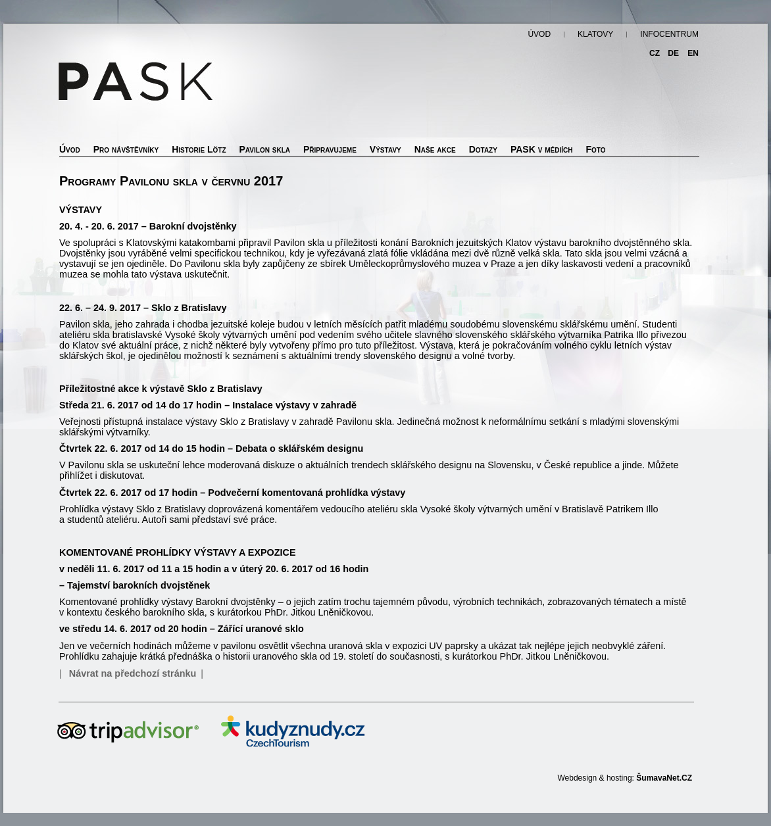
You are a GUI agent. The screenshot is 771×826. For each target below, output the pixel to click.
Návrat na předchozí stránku (133, 673)
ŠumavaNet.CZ (664, 778)
